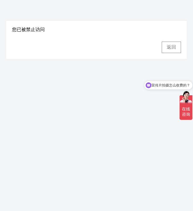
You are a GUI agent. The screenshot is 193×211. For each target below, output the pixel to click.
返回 (171, 47)
